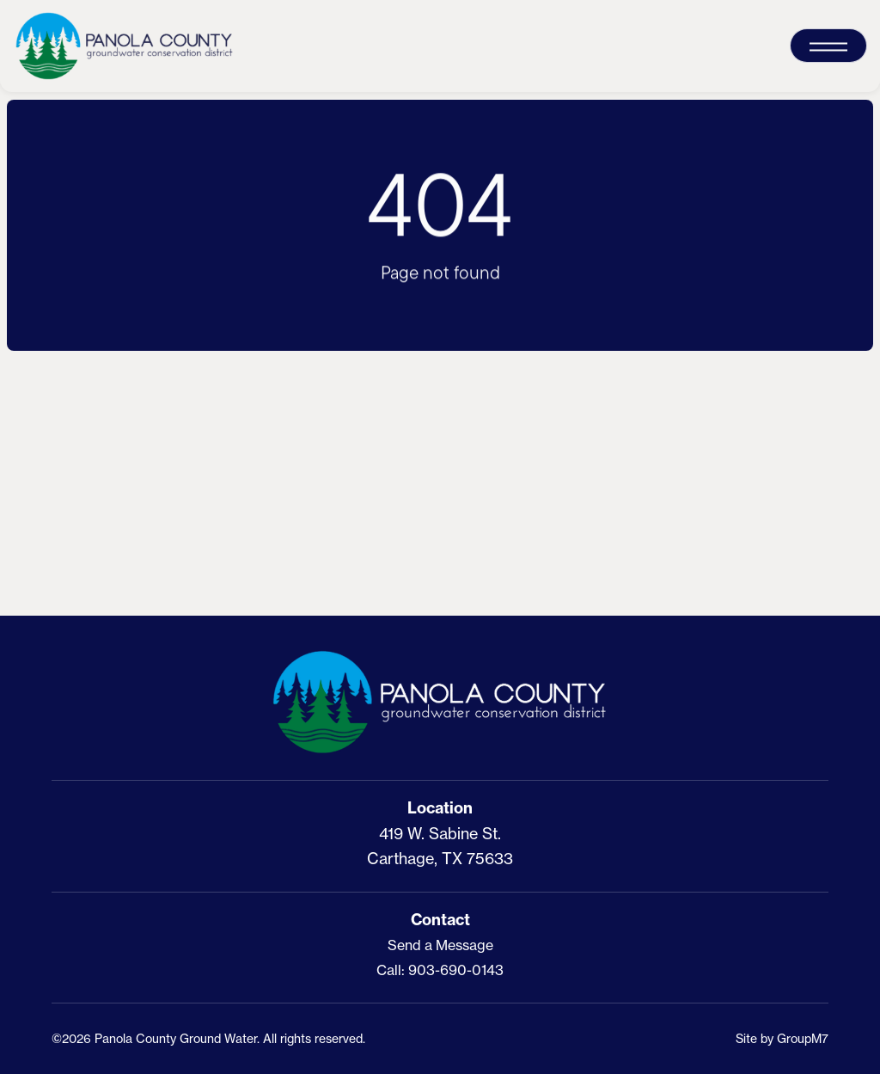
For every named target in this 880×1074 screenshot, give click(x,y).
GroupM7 (802, 1038)
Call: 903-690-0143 (440, 970)
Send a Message (440, 945)
